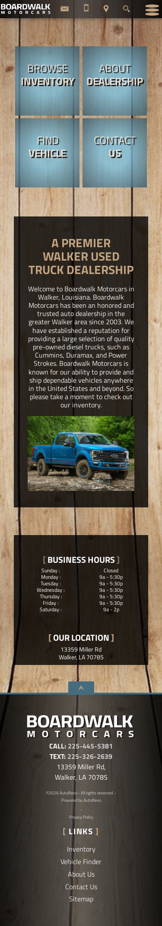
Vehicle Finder (81, 861)
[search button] (126, 6)
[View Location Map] (106, 9)
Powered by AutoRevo (81, 800)
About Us (81, 874)
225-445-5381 (90, 746)
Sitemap (81, 899)
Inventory (81, 849)
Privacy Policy (81, 817)
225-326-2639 (89, 756)
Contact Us (81, 886)
